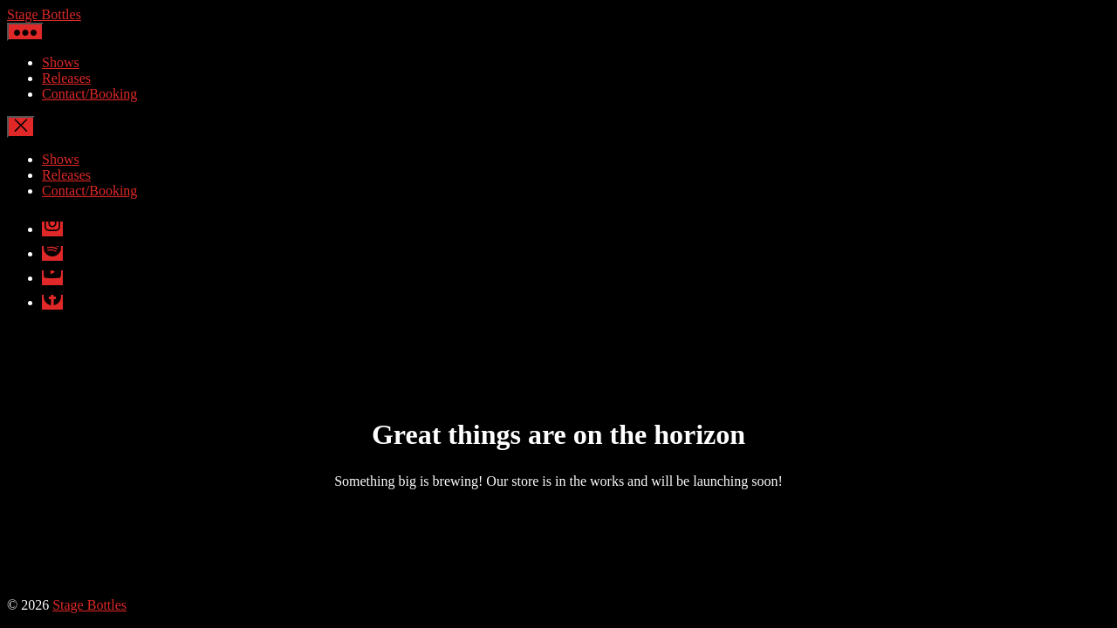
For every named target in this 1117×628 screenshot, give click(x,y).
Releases (66, 78)
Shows (60, 62)
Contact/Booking (89, 93)
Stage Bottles (44, 14)
